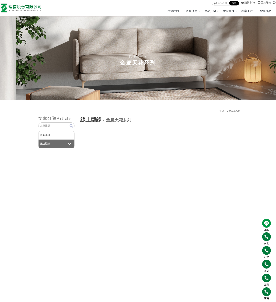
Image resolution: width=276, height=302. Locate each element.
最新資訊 (45, 135)
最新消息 (191, 11)
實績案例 (228, 11)
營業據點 (265, 11)
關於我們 (173, 11)
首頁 (221, 111)
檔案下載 (247, 11)
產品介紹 (210, 11)
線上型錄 (45, 143)
